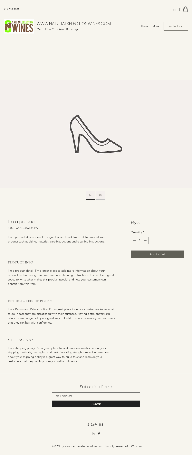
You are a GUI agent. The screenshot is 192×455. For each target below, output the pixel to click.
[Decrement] (134, 240)
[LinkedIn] (174, 9)
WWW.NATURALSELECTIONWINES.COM (74, 24)
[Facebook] (180, 9)
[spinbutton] (139, 240)
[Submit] (96, 404)
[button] (185, 9)
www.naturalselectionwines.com (83, 446)
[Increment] (145, 240)
